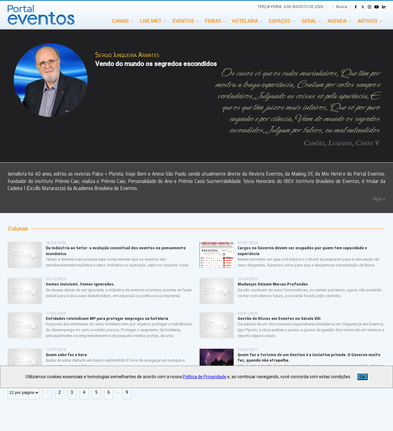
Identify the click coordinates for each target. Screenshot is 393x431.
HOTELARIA (245, 21)
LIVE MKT (150, 21)
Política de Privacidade (204, 376)
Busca (341, 6)
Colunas (18, 229)
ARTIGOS (368, 21)
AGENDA (337, 21)
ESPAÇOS (279, 21)
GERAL (309, 21)
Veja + (379, 199)
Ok (362, 377)
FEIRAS (213, 21)
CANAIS (120, 21)
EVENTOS (183, 21)
